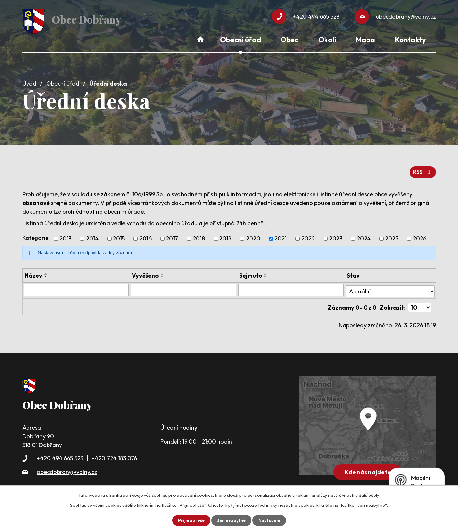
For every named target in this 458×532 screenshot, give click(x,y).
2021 (280, 236)
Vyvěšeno (145, 273)
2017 (172, 236)
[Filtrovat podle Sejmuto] (290, 287)
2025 (391, 236)
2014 (92, 236)
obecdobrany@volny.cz (67, 466)
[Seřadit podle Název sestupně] (45, 274)
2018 (199, 236)
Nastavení (270, 520)
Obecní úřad (62, 81)
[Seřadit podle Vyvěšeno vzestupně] (162, 271)
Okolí (327, 39)
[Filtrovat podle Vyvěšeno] (183, 287)
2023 (335, 236)
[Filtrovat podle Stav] (390, 287)
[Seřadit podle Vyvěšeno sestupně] (162, 274)
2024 (364, 236)
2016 (145, 236)
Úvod (29, 81)
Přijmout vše (190, 520)
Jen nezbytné (231, 520)
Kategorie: (36, 235)
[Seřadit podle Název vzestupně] (45, 271)
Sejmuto (250, 273)
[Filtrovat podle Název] (76, 287)
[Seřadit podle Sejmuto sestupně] (265, 274)
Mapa (365, 39)
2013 (65, 236)
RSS (422, 169)
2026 (419, 236)
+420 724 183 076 (114, 452)
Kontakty (410, 39)
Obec (289, 39)
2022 (308, 236)
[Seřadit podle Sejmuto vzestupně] (265, 271)
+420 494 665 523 (60, 452)
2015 (119, 236)
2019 (225, 236)
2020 (253, 236)
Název (33, 273)
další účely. (369, 495)
